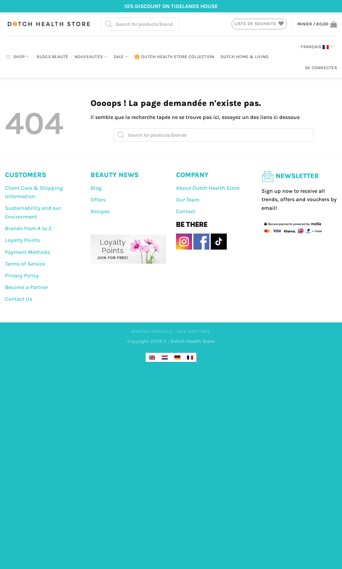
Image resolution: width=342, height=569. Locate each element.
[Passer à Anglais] (152, 357)
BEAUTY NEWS (115, 175)
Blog (96, 188)
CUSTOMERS (25, 175)
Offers (98, 199)
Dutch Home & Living (244, 56)
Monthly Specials (152, 331)
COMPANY (192, 175)
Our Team (187, 199)
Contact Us (18, 299)
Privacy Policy (22, 275)
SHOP (17, 56)
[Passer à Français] (190, 357)
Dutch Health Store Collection (174, 56)
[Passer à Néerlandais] (164, 357)
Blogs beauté (52, 56)
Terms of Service (25, 264)
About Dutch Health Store (207, 188)
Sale (121, 56)
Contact (185, 211)
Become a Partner (26, 287)
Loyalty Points (22, 240)
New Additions (193, 331)
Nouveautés (91, 56)
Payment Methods (27, 252)
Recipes (100, 211)
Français (317, 46)
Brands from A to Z (28, 228)
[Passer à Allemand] (177, 357)
